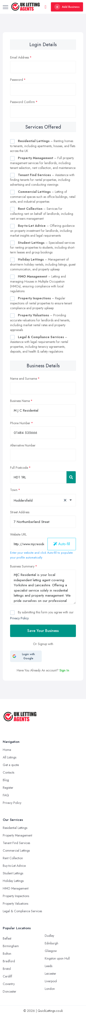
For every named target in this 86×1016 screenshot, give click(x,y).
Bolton (7, 953)
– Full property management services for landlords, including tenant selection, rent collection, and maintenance (42, 163)
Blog (6, 780)
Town (13, 490)
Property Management (17, 835)
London (50, 988)
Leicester (50, 973)
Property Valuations (15, 903)
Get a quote (11, 765)
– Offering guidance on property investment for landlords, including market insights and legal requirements (42, 230)
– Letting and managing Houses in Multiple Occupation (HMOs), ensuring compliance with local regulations (38, 283)
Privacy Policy (19, 618)
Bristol (7, 968)
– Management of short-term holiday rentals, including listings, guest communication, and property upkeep (42, 264)
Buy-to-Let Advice (14, 865)
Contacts (8, 772)
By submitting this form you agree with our (42, 615)
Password (16, 79)
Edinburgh (51, 943)
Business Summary (22, 566)
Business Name (20, 401)
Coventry (9, 984)
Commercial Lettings (16, 850)
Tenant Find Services (16, 843)
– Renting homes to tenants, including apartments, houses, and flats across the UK (42, 146)
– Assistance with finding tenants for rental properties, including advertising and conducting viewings (42, 180)
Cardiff (7, 976)
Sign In (64, 670)
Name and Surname (23, 378)
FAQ (6, 795)
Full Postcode (19, 467)
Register (8, 787)
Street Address (19, 512)
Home (7, 749)
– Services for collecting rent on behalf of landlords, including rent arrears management (41, 213)
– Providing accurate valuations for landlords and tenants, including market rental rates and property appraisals (40, 322)
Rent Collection (13, 858)
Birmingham (11, 946)
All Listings (9, 757)
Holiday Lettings (13, 880)
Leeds (48, 966)
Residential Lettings (15, 827)
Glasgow (51, 951)
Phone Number (20, 423)
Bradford (9, 961)
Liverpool (51, 981)
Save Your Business (43, 630)
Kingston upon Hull (57, 958)
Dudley (49, 935)
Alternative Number (23, 445)
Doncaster (9, 991)
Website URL (18, 534)
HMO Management (15, 888)
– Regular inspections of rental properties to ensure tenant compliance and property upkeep (41, 303)
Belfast (7, 938)
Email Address (19, 57)
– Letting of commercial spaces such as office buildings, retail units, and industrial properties (42, 196)
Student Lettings (13, 873)
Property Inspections (16, 896)
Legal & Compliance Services (22, 911)
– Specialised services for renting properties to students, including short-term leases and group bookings (42, 247)
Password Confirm (22, 102)
